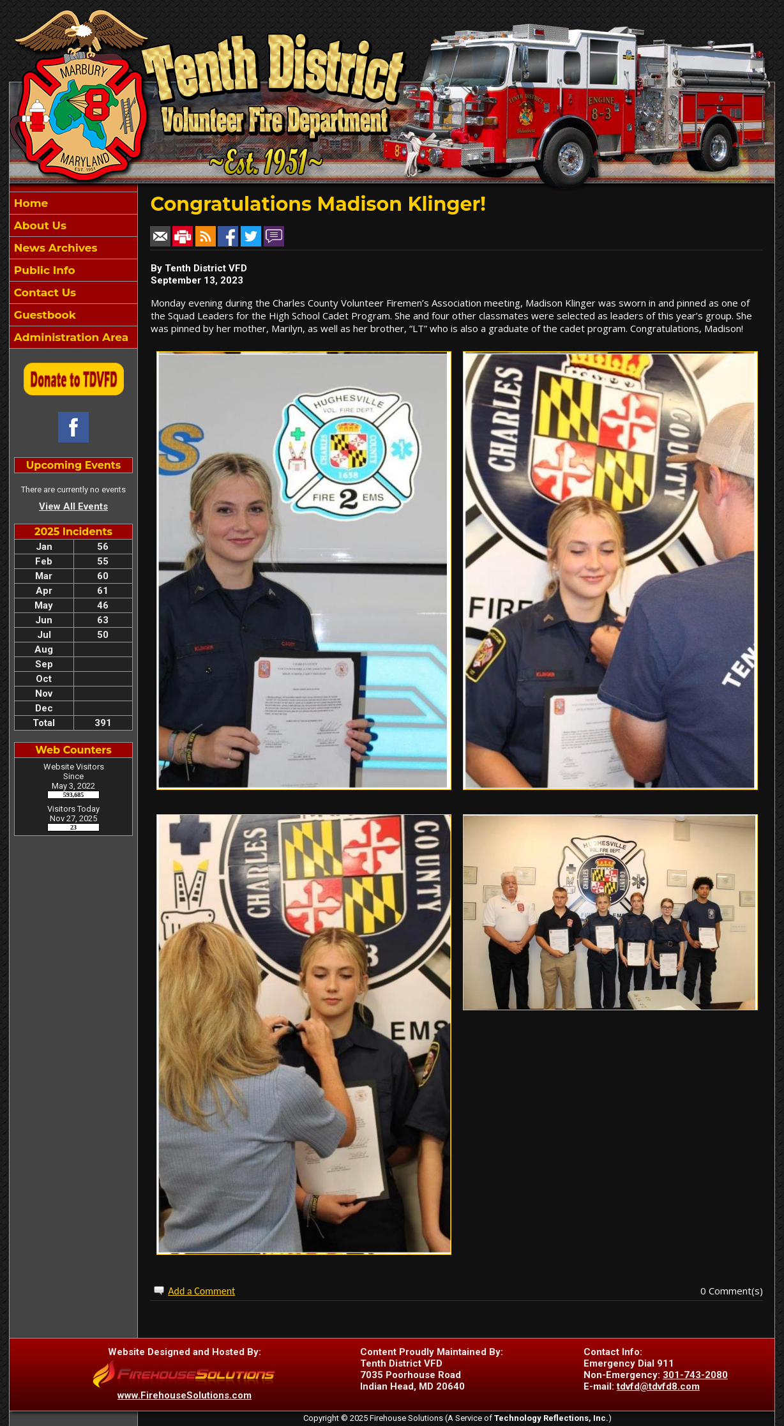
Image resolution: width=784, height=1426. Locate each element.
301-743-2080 (695, 1375)
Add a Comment (201, 1291)
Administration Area (69, 337)
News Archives (54, 247)
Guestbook (43, 314)
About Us (38, 225)
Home (29, 203)
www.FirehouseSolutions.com (184, 1395)
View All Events (73, 506)
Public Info (43, 270)
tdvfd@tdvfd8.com (658, 1386)
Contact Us (43, 292)
